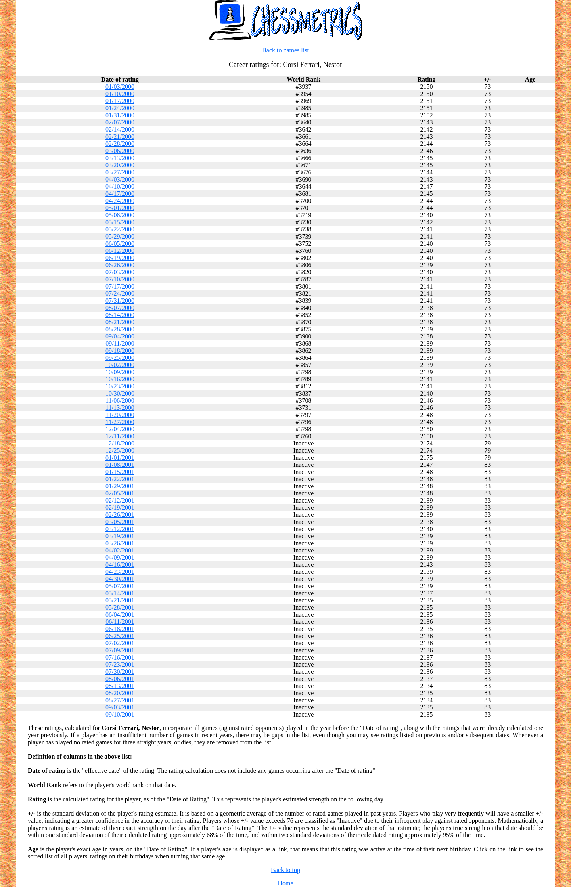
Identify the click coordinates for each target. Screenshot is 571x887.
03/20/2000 (119, 165)
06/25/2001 (119, 636)
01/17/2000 (119, 100)
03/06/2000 (119, 150)
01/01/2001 (119, 457)
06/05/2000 (119, 243)
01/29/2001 (119, 486)
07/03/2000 (119, 272)
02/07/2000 (119, 122)
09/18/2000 (119, 350)
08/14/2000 (119, 315)
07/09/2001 (119, 650)
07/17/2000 (119, 286)
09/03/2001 (119, 707)
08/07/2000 (119, 307)
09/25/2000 (119, 357)
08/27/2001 (119, 700)
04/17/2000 (119, 193)
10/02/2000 (119, 364)
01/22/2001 (119, 479)
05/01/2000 (119, 208)
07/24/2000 (119, 293)
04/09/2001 (119, 557)
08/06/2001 (119, 678)
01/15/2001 (119, 471)
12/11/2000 (119, 436)
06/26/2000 (119, 265)
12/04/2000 (119, 429)
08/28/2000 (119, 329)
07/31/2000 (119, 300)
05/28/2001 (119, 607)
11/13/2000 (119, 407)
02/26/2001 (119, 514)
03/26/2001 (119, 543)
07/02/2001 (119, 643)
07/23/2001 (119, 664)
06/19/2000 (119, 257)
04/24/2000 (119, 200)
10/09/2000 (119, 372)
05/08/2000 (119, 215)
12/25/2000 (119, 450)
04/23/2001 (119, 571)
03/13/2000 (119, 158)
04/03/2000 (119, 179)
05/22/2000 (119, 229)
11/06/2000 (119, 400)
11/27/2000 (119, 422)
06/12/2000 (119, 250)
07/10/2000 (119, 279)
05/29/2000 (119, 236)
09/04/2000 (119, 336)
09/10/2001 (119, 714)
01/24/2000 (119, 108)
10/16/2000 (119, 379)
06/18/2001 (119, 628)
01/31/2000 (119, 115)
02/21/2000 (119, 136)
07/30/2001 (119, 671)
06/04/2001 (119, 614)
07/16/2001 (119, 657)
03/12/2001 (119, 529)
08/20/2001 (119, 693)
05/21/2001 (119, 600)
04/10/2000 (119, 186)
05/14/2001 (119, 593)
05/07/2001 (119, 586)
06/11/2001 (119, 621)
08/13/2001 (119, 685)
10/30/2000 (119, 393)
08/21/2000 (119, 322)
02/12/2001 (119, 500)
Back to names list (285, 50)
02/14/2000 (119, 129)
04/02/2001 (119, 550)
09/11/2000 (119, 343)
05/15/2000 (119, 222)
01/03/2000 (119, 86)
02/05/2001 (119, 493)
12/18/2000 (119, 443)
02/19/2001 (119, 507)
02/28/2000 (119, 143)
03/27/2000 (119, 172)
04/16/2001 (119, 564)
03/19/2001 (119, 536)
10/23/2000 (119, 386)
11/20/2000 (119, 414)
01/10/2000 (119, 93)
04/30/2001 (119, 578)
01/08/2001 (119, 464)
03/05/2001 (119, 521)
